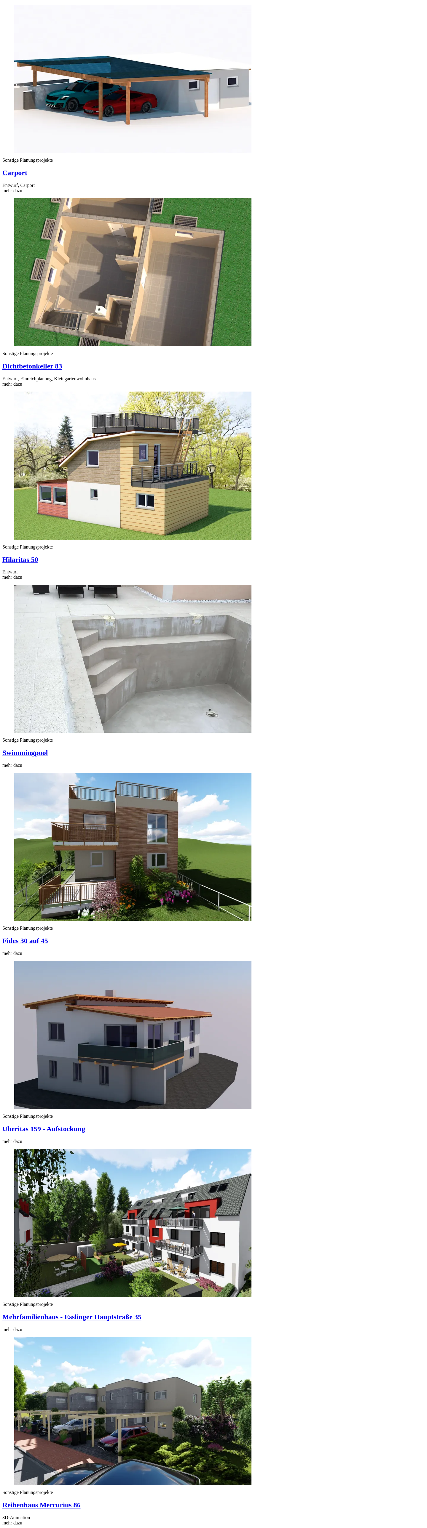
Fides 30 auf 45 (25, 941)
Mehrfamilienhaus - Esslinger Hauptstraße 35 (71, 1317)
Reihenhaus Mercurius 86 (41, 1505)
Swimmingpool (25, 752)
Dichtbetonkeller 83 (32, 366)
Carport (14, 173)
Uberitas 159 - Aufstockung (43, 1129)
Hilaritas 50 (20, 559)
